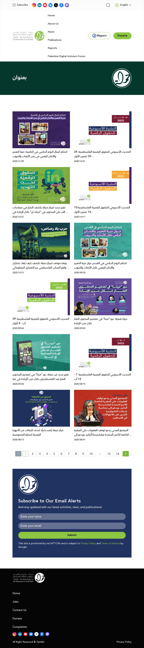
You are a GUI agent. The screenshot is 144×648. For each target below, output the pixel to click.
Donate (17, 618)
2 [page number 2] (32, 454)
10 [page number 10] (91, 454)
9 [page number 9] (83, 454)
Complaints (19, 627)
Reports (52, 48)
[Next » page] (126, 453)
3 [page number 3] (40, 454)
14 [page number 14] (117, 454)
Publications (55, 40)
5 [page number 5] (54, 454)
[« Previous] (18, 453)
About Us (53, 24)
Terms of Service (110, 543)
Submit (72, 535)
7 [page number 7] (68, 454)
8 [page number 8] (76, 454)
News (51, 32)
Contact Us (19, 610)
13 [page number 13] (108, 454)
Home (51, 15)
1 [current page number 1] (26, 454)
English (121, 5)
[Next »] (126, 453)
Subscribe (20, 5)
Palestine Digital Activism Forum (66, 56)
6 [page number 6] (61, 454)
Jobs (15, 602)
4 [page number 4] (47, 454)
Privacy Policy (88, 543)
